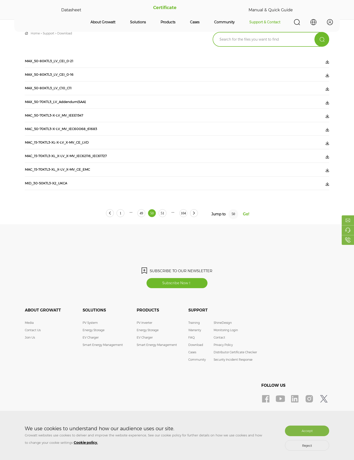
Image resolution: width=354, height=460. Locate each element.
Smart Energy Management (103, 368)
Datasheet (71, 10)
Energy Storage (93, 353)
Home (35, 33)
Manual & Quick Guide (269, 10)
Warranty (194, 353)
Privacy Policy (223, 368)
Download (64, 33)
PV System (90, 346)
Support (48, 33)
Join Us (30, 360)
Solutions (138, 22)
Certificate (163, 10)
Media (29, 346)
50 (152, 236)
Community (224, 22)
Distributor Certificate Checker (235, 375)
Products (168, 22)
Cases (194, 22)
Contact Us (33, 353)
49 (134, 236)
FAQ (191, 360)
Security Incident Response (233, 383)
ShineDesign (223, 346)
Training (194, 346)
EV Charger (91, 360)
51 (169, 236)
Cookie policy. (86, 442)
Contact (219, 360)
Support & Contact (264, 22)
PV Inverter (144, 346)
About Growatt (102, 22)
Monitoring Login (226, 353)
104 (197, 236)
